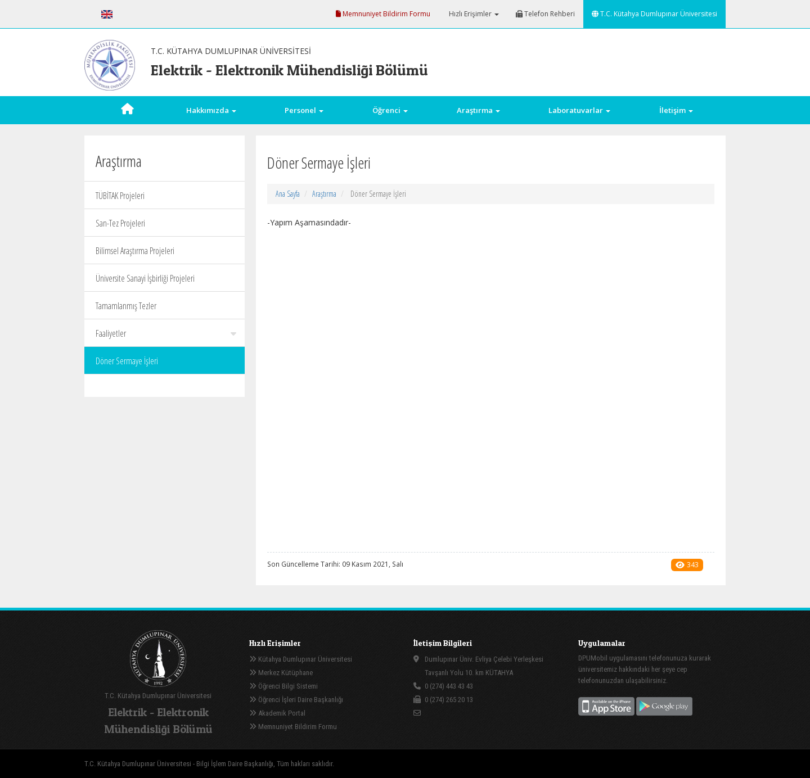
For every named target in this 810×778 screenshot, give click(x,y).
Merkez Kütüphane (281, 672)
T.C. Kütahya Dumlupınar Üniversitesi (654, 14)
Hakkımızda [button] (211, 110)
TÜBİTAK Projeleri (120, 195)
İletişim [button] (676, 110)
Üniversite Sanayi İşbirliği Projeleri (145, 278)
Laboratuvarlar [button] (579, 110)
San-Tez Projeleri (120, 223)
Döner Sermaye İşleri (127, 361)
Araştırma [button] (478, 110)
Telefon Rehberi (545, 14)
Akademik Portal (277, 713)
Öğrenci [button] (390, 110)
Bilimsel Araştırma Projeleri (135, 251)
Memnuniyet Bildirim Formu (383, 14)
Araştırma (324, 193)
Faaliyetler (166, 333)
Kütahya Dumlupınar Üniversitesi (300, 659)
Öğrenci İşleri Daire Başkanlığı (296, 699)
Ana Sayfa (288, 193)
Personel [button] (304, 110)
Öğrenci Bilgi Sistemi (283, 686)
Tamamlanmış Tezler (126, 306)
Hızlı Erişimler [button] (473, 14)
